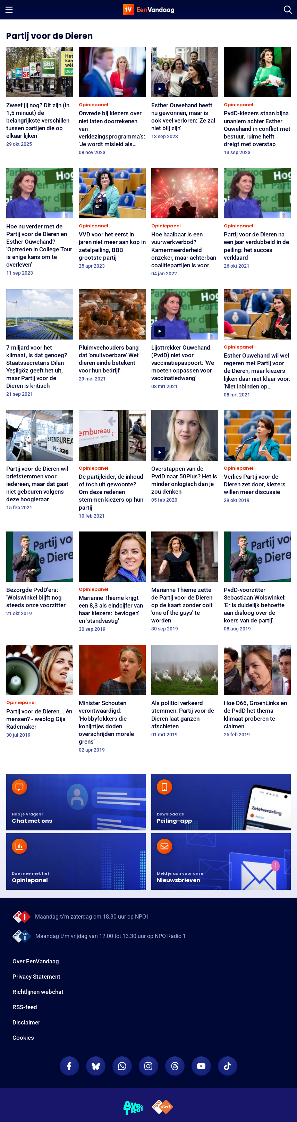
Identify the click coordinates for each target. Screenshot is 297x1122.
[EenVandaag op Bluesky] (95, 1066)
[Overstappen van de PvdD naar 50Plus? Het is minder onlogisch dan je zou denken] (184, 458)
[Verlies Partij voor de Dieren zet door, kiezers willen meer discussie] (257, 459)
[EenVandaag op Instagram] (148, 1066)
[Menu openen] (9, 9)
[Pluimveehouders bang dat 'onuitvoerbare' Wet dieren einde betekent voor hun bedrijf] (112, 337)
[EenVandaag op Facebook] (69, 1066)
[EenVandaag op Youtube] (201, 1066)
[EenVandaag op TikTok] (227, 1066)
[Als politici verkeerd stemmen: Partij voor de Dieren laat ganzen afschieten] (184, 693)
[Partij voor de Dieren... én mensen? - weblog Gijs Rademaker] (39, 694)
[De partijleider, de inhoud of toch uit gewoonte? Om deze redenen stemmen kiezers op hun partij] (112, 466)
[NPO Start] (162, 1107)
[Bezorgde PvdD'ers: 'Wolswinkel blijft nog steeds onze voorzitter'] (39, 576)
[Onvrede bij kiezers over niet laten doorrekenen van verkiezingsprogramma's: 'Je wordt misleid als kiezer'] (112, 103)
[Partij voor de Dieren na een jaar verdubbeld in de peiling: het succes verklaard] (257, 220)
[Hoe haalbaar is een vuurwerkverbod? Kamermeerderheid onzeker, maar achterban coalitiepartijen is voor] (184, 224)
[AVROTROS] (133, 1108)
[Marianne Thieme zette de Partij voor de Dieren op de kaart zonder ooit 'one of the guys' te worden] (184, 583)
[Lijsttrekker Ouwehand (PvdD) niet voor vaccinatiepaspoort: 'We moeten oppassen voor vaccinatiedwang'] (184, 341)
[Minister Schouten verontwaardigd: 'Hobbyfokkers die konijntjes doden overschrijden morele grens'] (112, 701)
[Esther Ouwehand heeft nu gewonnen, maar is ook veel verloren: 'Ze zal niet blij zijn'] (184, 95)
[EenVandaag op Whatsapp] (122, 1066)
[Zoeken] (288, 9)
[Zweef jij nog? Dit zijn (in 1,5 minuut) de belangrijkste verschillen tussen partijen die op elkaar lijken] (39, 99)
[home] (148, 9)
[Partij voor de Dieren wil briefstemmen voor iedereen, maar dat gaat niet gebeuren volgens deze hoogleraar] (39, 462)
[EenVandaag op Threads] (175, 1066)
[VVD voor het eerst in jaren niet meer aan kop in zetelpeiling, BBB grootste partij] (112, 220)
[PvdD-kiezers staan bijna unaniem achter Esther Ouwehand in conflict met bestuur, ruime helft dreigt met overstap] (257, 103)
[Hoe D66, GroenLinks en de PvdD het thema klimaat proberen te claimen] (257, 693)
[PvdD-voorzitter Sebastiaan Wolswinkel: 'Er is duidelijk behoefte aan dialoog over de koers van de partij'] (257, 583)
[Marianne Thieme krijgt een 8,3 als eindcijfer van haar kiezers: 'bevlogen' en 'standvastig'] (112, 584)
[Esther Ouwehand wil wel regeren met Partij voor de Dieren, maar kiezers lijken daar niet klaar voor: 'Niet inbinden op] (257, 345)
